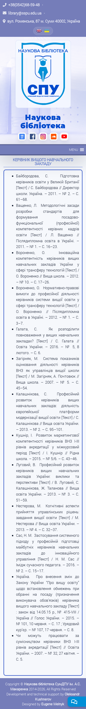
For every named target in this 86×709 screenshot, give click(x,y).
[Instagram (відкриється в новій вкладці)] (43, 136)
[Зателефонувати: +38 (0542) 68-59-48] (21, 5)
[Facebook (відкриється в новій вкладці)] (32, 136)
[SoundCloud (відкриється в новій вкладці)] (54, 136)
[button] (73, 149)
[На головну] (43, 74)
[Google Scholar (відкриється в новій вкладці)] (22, 136)
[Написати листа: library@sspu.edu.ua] (22, 13)
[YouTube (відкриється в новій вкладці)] (64, 136)
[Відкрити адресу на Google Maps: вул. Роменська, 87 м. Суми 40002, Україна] (41, 21)
